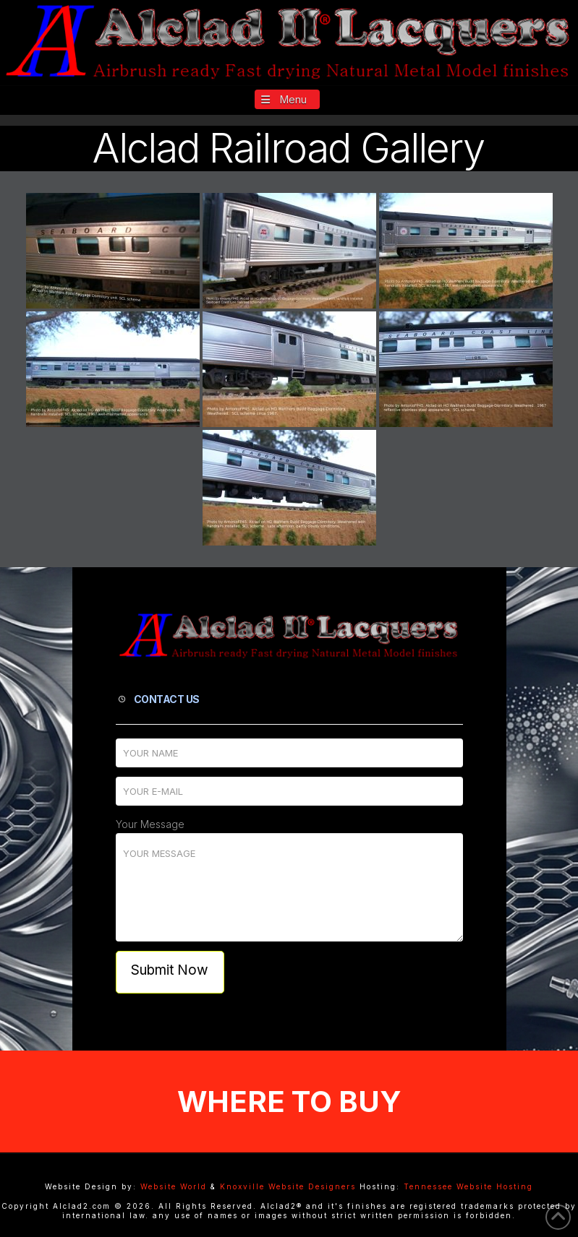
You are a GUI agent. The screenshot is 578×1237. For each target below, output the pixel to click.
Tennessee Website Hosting (468, 1186)
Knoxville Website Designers (288, 1186)
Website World (173, 1186)
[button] (287, 99)
